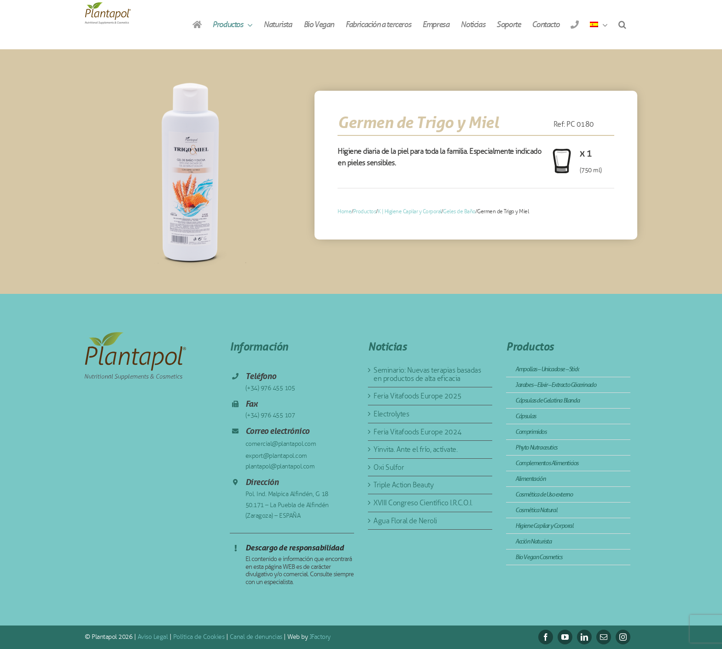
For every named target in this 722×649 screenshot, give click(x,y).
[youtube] (565, 637)
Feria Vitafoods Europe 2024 (417, 431)
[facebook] (545, 637)
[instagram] (623, 637)
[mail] (603, 637)
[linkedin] (584, 637)
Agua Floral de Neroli (405, 520)
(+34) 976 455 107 (270, 415)
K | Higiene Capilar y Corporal (410, 211)
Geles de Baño (459, 211)
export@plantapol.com (276, 456)
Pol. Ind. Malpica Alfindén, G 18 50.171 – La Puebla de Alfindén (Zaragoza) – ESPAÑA (287, 505)
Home (344, 211)
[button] (622, 24)
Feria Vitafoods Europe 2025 (417, 396)
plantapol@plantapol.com (280, 466)
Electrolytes (391, 413)
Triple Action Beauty (403, 484)
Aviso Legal (153, 637)
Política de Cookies (199, 637)
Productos (364, 211)
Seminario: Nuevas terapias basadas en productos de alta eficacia (427, 374)
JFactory (320, 637)
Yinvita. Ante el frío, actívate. (415, 449)
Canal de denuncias (256, 637)
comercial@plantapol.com (280, 444)
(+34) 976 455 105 (270, 388)
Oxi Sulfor (388, 467)
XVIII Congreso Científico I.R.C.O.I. (422, 502)
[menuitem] (598, 24)
